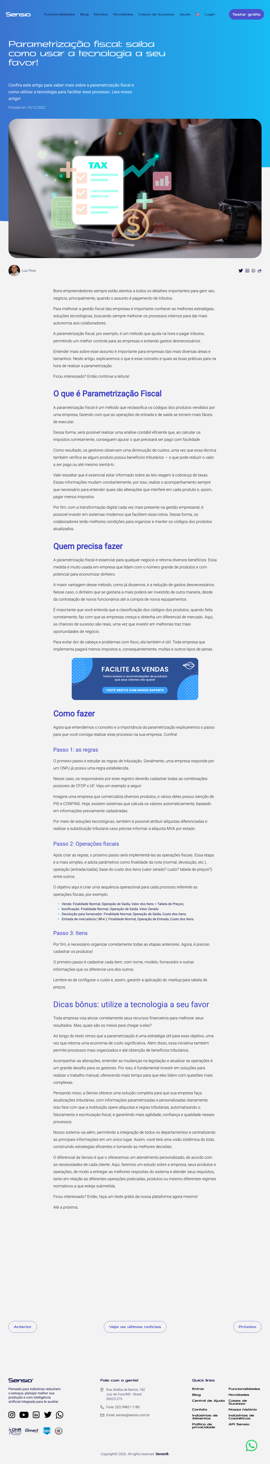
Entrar (198, 1388)
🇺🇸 (197, 14)
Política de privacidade (203, 1426)
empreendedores (78, 290)
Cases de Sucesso (238, 1402)
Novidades (123, 14)
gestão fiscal (93, 308)
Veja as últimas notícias (135, 1327)
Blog (84, 14)
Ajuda (185, 14)
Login (210, 14)
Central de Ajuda (208, 1400)
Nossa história (243, 1409)
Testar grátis (246, 14)
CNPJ (65, 768)
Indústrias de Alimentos (205, 1417)
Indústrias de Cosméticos (241, 1417)
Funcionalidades (59, 14)
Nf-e (101, 919)
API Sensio (239, 1424)
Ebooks (101, 14)
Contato (199, 1409)
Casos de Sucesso (156, 14)
